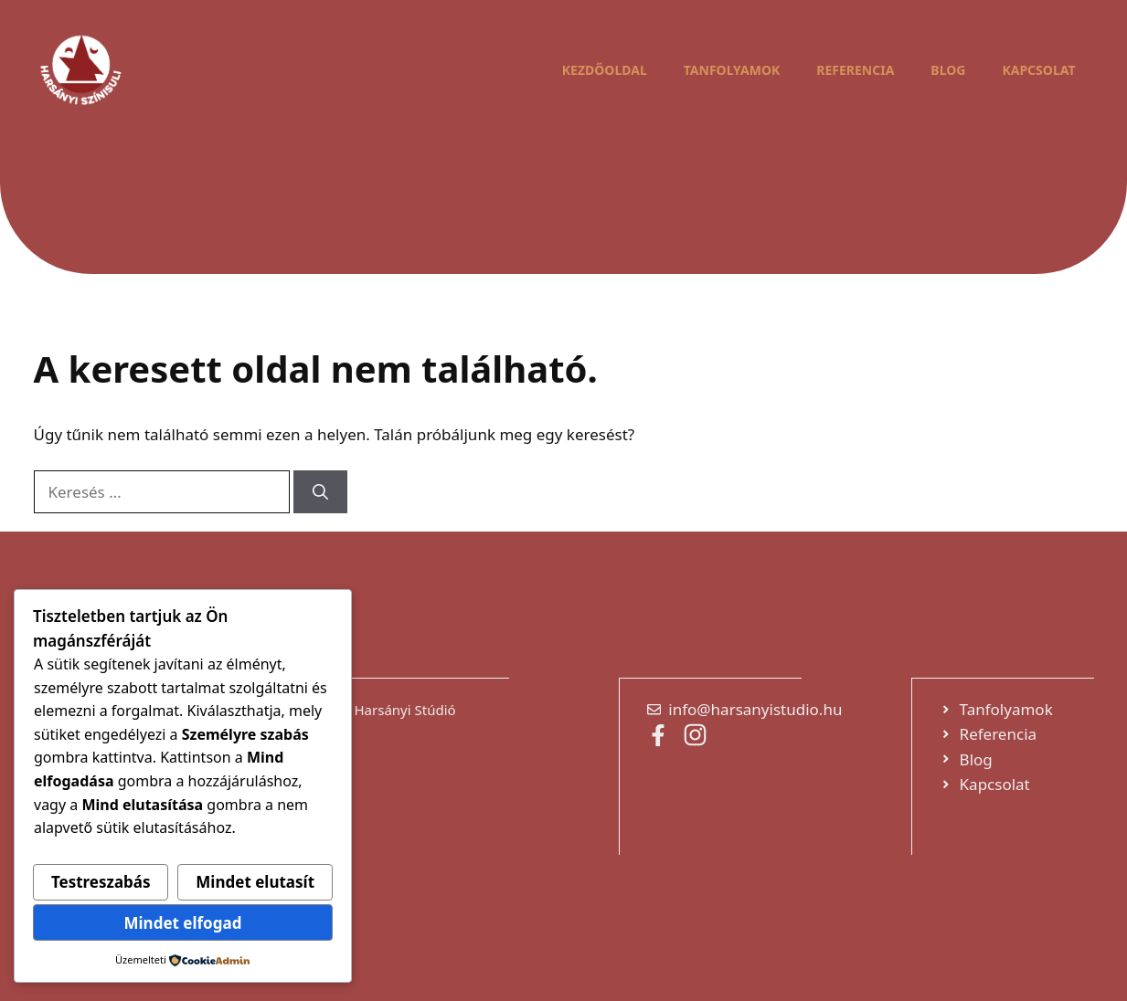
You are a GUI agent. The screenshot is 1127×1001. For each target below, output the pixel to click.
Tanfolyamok (732, 70)
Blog (947, 70)
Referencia (855, 70)
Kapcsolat (1038, 70)
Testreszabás (101, 881)
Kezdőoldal (604, 70)
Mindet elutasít (255, 881)
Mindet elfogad (182, 922)
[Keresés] (320, 492)
